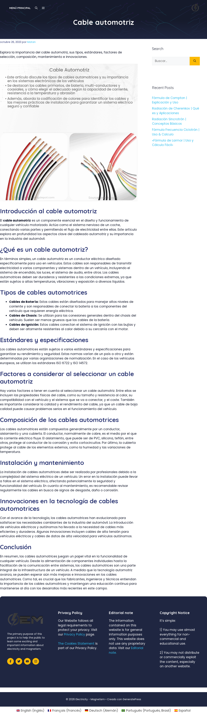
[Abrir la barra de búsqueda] (36, 8)
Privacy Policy (74, 634)
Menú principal (20, 8)
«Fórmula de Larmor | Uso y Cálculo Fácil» (173, 142)
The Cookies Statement (76, 643)
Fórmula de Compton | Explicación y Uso (169, 100)
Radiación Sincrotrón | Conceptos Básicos (169, 121)
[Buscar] (195, 61)
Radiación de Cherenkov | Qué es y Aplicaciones (175, 110)
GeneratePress (132, 699)
